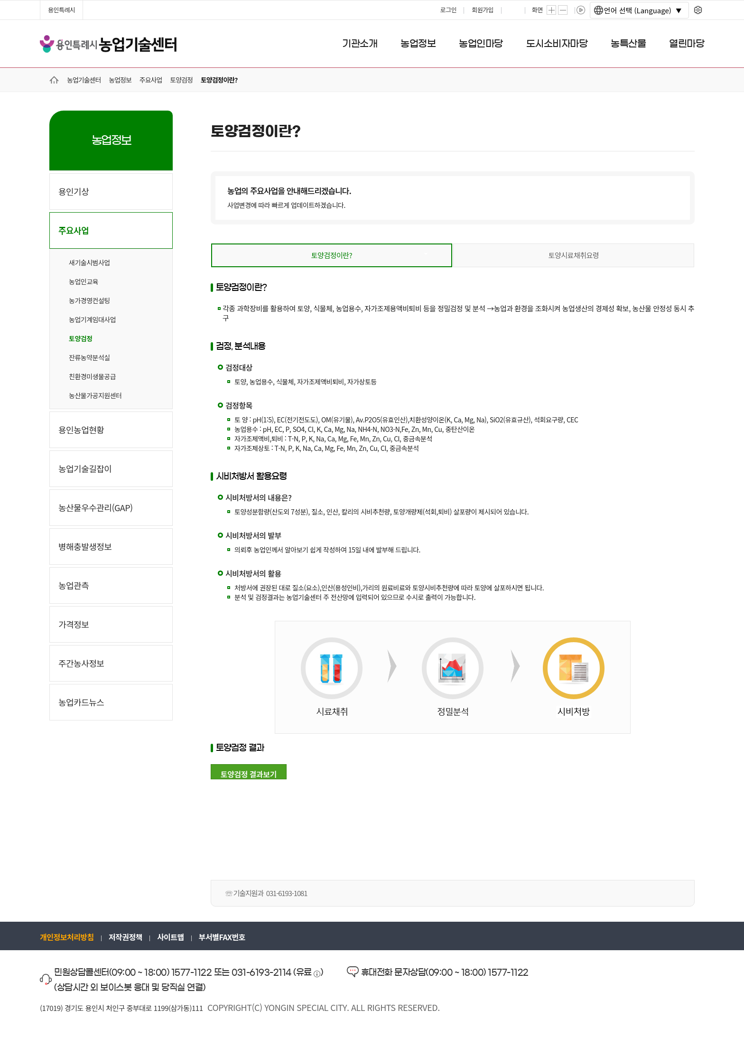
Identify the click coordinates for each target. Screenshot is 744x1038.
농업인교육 (83, 281)
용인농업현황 (81, 429)
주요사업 (73, 230)
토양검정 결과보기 (249, 773)
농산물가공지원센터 (95, 395)
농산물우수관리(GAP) (95, 507)
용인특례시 (61, 9)
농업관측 (73, 585)
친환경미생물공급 (92, 376)
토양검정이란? (331, 255)
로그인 (448, 9)
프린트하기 (514, 10)
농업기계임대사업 (92, 319)
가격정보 (73, 624)
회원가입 (482, 9)
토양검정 (81, 338)
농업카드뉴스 (81, 702)
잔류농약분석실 (89, 357)
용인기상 (73, 191)
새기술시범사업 (89, 262)
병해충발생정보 (85, 546)
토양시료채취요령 (574, 255)
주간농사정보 (81, 663)
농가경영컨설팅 (89, 300)
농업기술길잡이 (85, 468)
